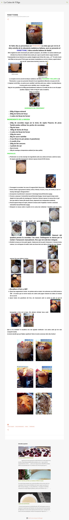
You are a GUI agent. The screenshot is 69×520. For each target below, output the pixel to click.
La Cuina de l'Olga (12, 2)
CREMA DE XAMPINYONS (23, 503)
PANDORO (36, 46)
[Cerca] (22, 2)
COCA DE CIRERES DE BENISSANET (26, 457)
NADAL (26, 426)
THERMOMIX (31, 426)
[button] (8, 19)
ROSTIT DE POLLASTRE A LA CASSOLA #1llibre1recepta (30, 480)
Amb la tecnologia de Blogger (34, 518)
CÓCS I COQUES (11, 426)
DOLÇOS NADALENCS (19, 426)
